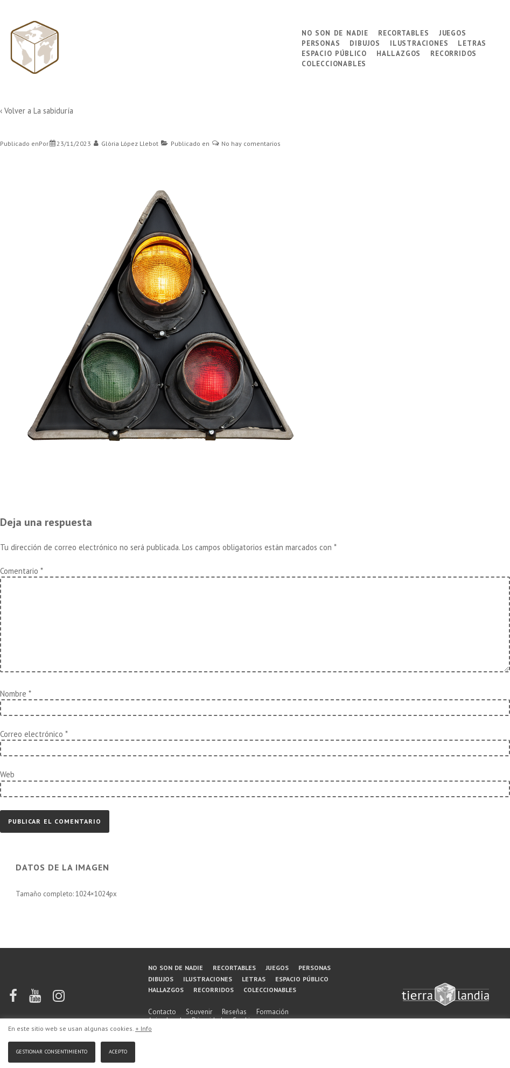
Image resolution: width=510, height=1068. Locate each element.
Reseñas (234, 1011)
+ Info (143, 1028)
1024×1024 (92, 893)
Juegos (452, 32)
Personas (321, 42)
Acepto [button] (118, 1050)
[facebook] (14, 999)
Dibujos (365, 42)
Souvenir (199, 1011)
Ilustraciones (419, 42)
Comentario (21, 571)
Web (7, 774)
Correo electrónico (31, 734)
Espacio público (334, 52)
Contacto (162, 1011)
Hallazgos (398, 52)
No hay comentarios (251, 143)
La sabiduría (53, 111)
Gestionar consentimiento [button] (51, 1050)
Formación (272, 1011)
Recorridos (453, 52)
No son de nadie (335, 32)
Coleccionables (334, 63)
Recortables (403, 32)
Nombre (13, 693)
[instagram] (59, 999)
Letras (472, 42)
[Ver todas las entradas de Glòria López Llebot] (126, 143)
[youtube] (36, 999)
